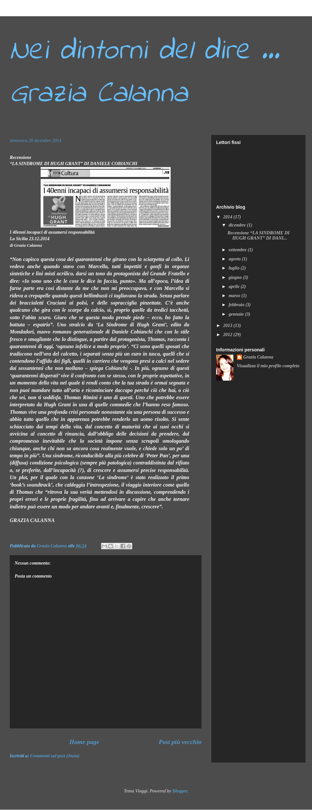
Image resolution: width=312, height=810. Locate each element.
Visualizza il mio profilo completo (268, 365)
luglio (234, 268)
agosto (235, 258)
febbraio (236, 304)
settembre (238, 249)
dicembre (237, 225)
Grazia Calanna (258, 357)
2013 (228, 325)
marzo (234, 295)
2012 (228, 334)
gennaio (236, 314)
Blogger (179, 791)
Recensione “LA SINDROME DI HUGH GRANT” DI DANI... (259, 235)
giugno (235, 277)
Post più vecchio (180, 741)
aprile (234, 286)
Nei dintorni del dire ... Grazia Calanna (145, 73)
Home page (84, 741)
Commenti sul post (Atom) (54, 755)
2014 (228, 217)
